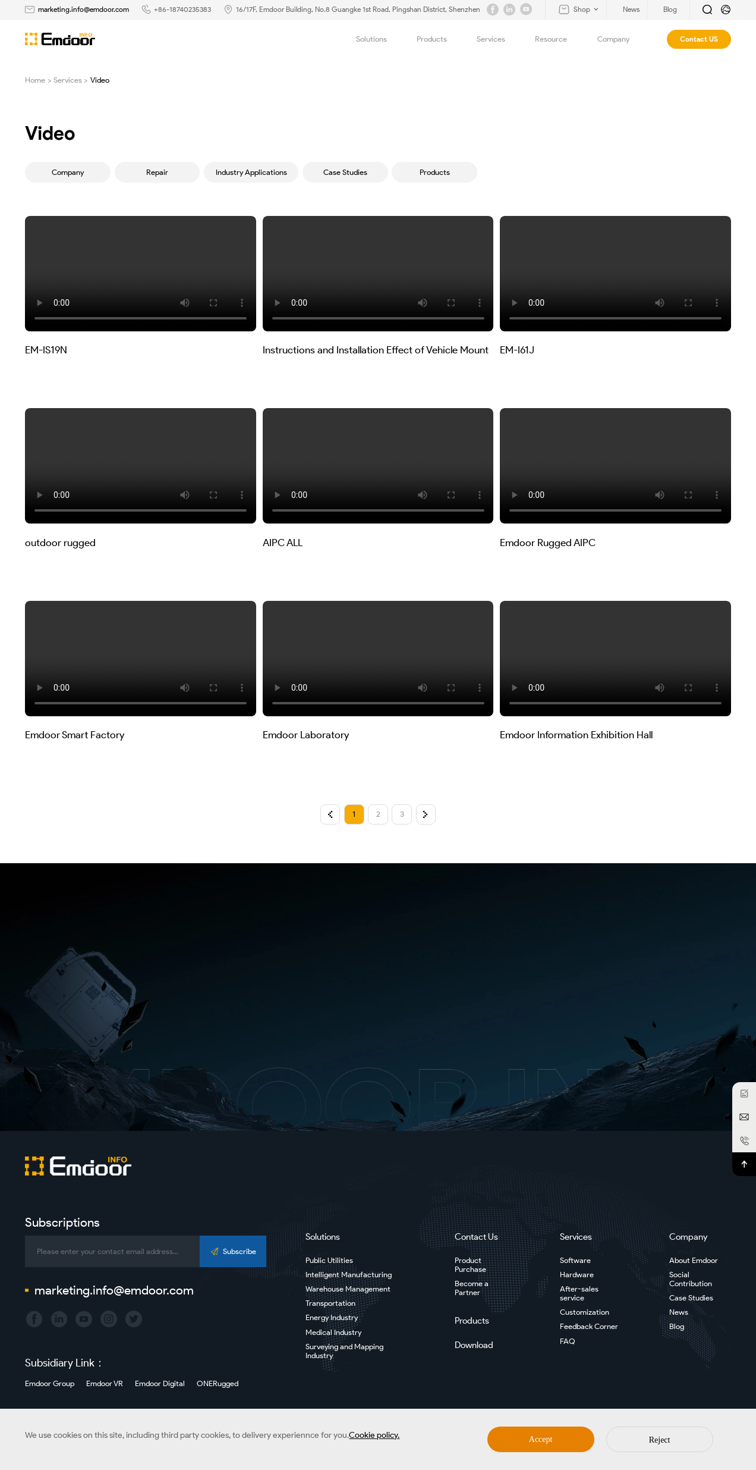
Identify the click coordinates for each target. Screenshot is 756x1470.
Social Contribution (690, 1279)
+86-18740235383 (182, 9)
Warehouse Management (347, 1288)
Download (474, 1345)
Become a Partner (472, 1288)
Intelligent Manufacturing (348, 1274)
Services (498, 39)
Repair (157, 172)
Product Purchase (470, 1265)
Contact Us (476, 1236)
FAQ (567, 1341)
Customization (584, 1312)
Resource (558, 39)
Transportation (330, 1303)
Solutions (378, 39)
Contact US (699, 39)
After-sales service (579, 1293)
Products (439, 39)
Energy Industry (331, 1317)
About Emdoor (693, 1260)
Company (620, 39)
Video (99, 80)
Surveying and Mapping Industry (344, 1351)
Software (575, 1260)
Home (35, 80)
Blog (676, 1326)
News (678, 1312)
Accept (541, 1439)
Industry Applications (251, 172)
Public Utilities (329, 1260)
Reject (659, 1439)
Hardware (577, 1274)
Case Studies (345, 172)
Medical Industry (333, 1332)
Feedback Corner (589, 1326)
